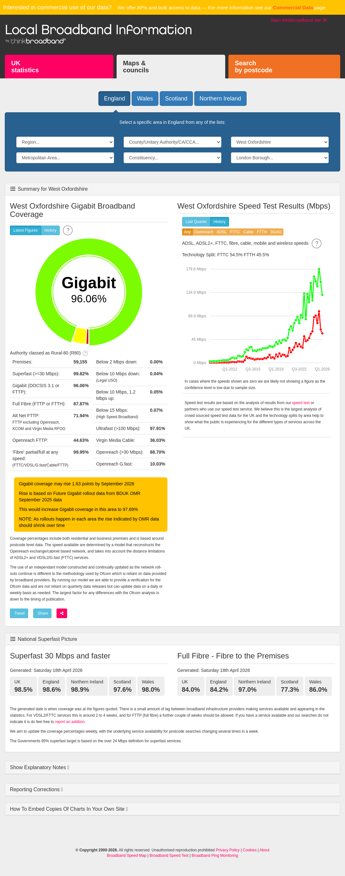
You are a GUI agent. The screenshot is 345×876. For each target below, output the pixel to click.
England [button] (114, 98)
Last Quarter (196, 221)
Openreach (203, 232)
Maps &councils (136, 67)
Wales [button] (145, 98)
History (50, 230)
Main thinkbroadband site (299, 20)
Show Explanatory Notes (38, 767)
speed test (301, 403)
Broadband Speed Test (169, 855)
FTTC (235, 232)
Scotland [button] (176, 98)
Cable (248, 232)
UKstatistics (25, 67)
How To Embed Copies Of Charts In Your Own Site (68, 809)
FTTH (262, 232)
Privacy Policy (228, 850)
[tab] (172, 767)
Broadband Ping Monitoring (215, 855)
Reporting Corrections (35, 789)
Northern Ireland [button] (220, 98)
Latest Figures (25, 230)
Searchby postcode (253, 67)
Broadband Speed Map (126, 855)
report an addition (70, 722)
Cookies (250, 850)
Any (187, 232)
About (264, 850)
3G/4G (275, 232)
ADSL (221, 232)
